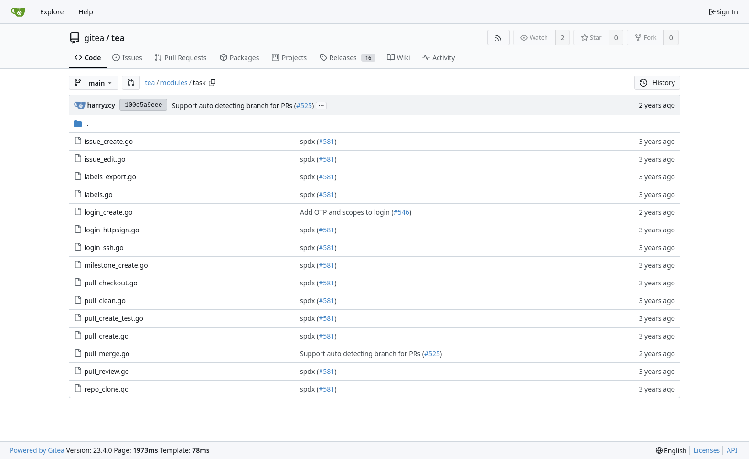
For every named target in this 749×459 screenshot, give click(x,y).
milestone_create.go (116, 265)
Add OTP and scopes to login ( (347, 212)
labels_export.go (110, 176)
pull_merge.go (107, 353)
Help (85, 11)
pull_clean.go (105, 300)
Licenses (707, 450)
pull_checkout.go (111, 282)
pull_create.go (106, 335)
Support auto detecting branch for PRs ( (234, 105)
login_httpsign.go (112, 229)
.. (81, 123)
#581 (326, 141)
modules (174, 82)
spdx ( (309, 141)
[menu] (671, 450)
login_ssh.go (104, 247)
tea (118, 38)
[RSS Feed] (498, 37)
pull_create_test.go (114, 318)
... (321, 105)
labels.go (99, 194)
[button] (131, 83)
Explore (52, 11)
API (732, 450)
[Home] (18, 12)
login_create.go (109, 212)
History (657, 82)
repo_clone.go (107, 388)
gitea (94, 38)
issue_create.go (109, 141)
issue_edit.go (105, 159)
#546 (401, 212)
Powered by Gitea (37, 450)
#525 (304, 105)
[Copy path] (212, 82)
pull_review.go (107, 371)
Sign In (723, 11)
